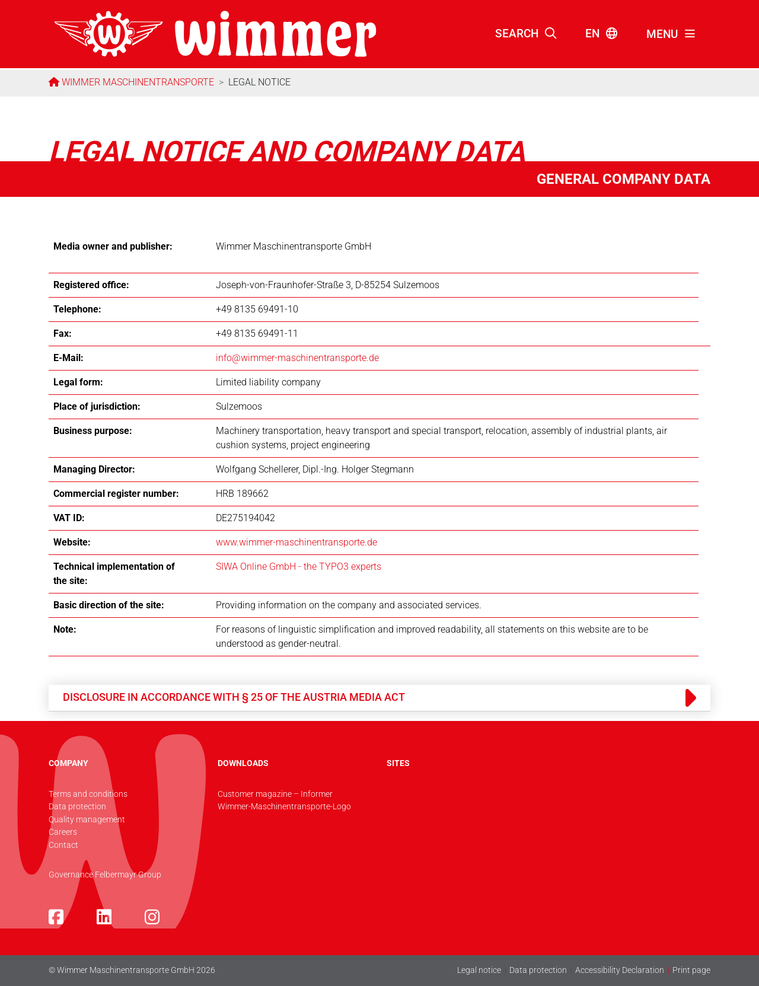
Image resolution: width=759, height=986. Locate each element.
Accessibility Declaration (619, 970)
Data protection (538, 970)
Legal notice (479, 970)
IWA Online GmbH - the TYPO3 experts (301, 566)
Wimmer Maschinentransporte (136, 82)
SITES (398, 763)
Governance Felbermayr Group (105, 875)
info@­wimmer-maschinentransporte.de (297, 357)
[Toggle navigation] (671, 34)
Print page (691, 970)
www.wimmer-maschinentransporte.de (296, 542)
